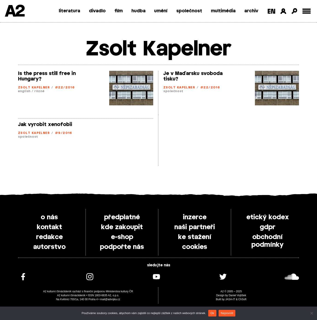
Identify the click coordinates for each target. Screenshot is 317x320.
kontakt (49, 227)
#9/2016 (63, 133)
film (118, 11)
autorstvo (49, 247)
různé (39, 91)
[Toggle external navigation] (306, 11)
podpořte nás (122, 247)
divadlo (97, 11)
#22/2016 (65, 88)
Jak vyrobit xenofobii (45, 124)
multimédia (223, 11)
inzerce (194, 217)
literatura (69, 11)
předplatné (122, 217)
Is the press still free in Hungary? (47, 76)
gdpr (267, 227)
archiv (251, 11)
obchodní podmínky (267, 241)
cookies (194, 247)
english (24, 91)
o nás (49, 217)
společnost (189, 11)
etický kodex (267, 217)
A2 (14, 11)
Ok (212, 313)
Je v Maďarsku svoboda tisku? (193, 76)
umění (161, 11)
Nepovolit (227, 313)
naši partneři (194, 227)
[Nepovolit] (311, 313)
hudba (138, 11)
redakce (49, 237)
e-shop (122, 237)
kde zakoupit (122, 227)
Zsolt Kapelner (34, 88)
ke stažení (194, 237)
